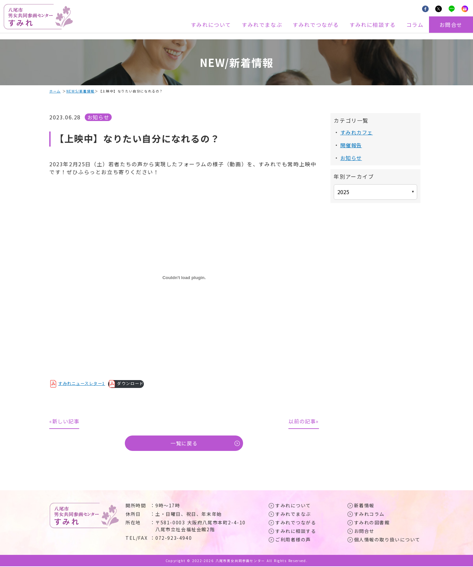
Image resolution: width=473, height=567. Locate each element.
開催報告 (351, 145)
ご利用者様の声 (293, 540)
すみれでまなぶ (262, 25)
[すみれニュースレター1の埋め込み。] (184, 277)
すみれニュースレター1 (83, 383)
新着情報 (364, 506)
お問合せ (450, 25)
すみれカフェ (357, 132)
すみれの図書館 (372, 523)
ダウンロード (135, 383)
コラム (415, 25)
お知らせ (98, 117)
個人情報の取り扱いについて (387, 540)
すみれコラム (369, 514)
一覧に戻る (183, 444)
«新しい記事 (65, 421)
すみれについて (211, 25)
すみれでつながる (316, 25)
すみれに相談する (372, 25)
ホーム (55, 91)
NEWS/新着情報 (80, 91)
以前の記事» (303, 421)
